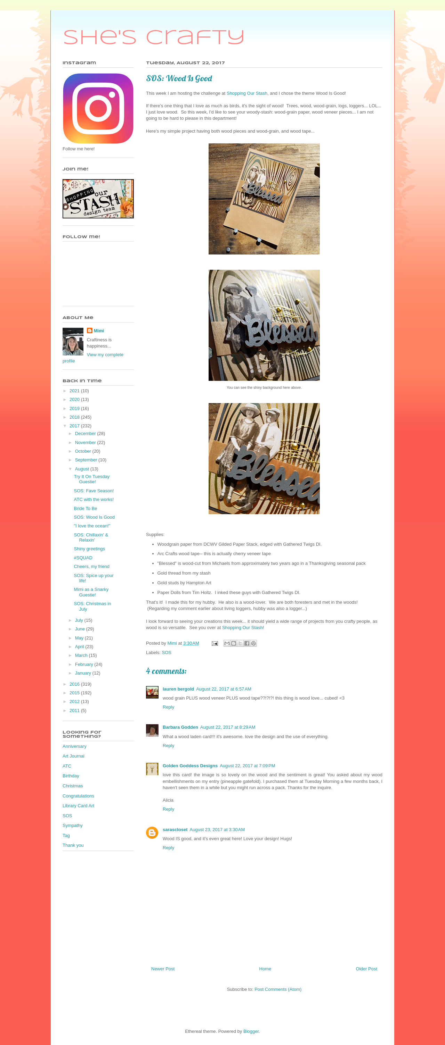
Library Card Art (78, 805)
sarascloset (175, 829)
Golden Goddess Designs (190, 765)
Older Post (366, 968)
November (86, 442)
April (80, 646)
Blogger (251, 1031)
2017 (75, 425)
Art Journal (73, 756)
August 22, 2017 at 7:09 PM (247, 765)
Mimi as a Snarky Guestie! (91, 592)
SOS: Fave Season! (94, 490)
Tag (66, 835)
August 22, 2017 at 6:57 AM (223, 689)
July (79, 620)
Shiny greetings (89, 548)
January (83, 673)
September (86, 459)
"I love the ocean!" (92, 525)
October (83, 451)
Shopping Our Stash (247, 93)
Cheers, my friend (92, 566)
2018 (75, 417)
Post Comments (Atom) (277, 989)
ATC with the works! (94, 499)
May (80, 638)
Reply (168, 707)
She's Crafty (154, 38)
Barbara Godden (180, 727)
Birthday (71, 775)
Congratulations (78, 796)
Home (265, 968)
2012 (75, 701)
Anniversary (75, 746)
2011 (75, 710)
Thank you (73, 845)
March (82, 655)
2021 (75, 390)
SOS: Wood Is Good (94, 517)
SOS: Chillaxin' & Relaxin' (91, 537)
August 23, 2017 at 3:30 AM (217, 829)
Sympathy (73, 825)
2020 (75, 399)
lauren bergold (178, 689)
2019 (75, 408)
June (80, 629)
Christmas (73, 785)
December (86, 433)
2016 (75, 684)
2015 (75, 692)
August (82, 468)
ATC (67, 766)
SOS (166, 652)
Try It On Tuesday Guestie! (92, 479)
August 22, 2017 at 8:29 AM (228, 727)
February (85, 664)
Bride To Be (85, 508)
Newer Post (163, 968)
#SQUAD (83, 557)
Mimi (99, 330)
